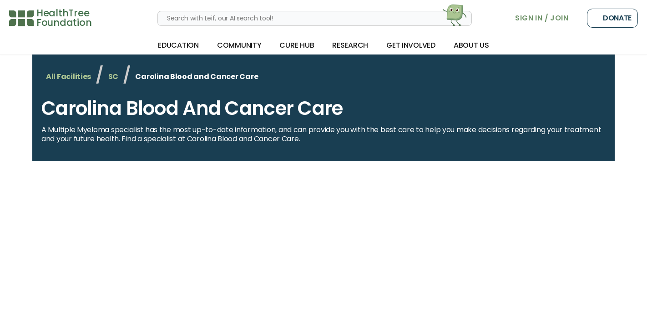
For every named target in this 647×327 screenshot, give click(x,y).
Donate (612, 18)
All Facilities (68, 76)
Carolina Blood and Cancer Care (192, 108)
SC (113, 76)
